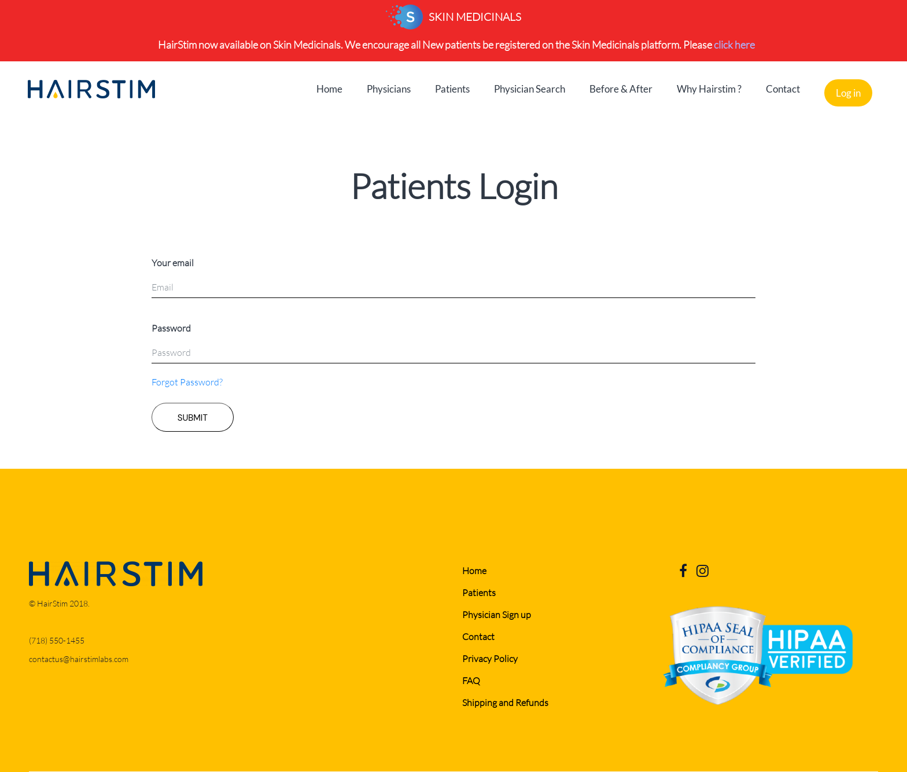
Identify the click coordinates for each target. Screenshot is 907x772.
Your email (173, 262)
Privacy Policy (490, 658)
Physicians (389, 89)
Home (329, 89)
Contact (783, 89)
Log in (848, 93)
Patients (452, 89)
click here (734, 44)
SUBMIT (193, 418)
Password (171, 327)
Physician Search (529, 89)
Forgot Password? (187, 381)
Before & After (620, 89)
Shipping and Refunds (505, 702)
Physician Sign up (496, 614)
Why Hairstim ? (709, 89)
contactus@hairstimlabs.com (78, 659)
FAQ (471, 680)
